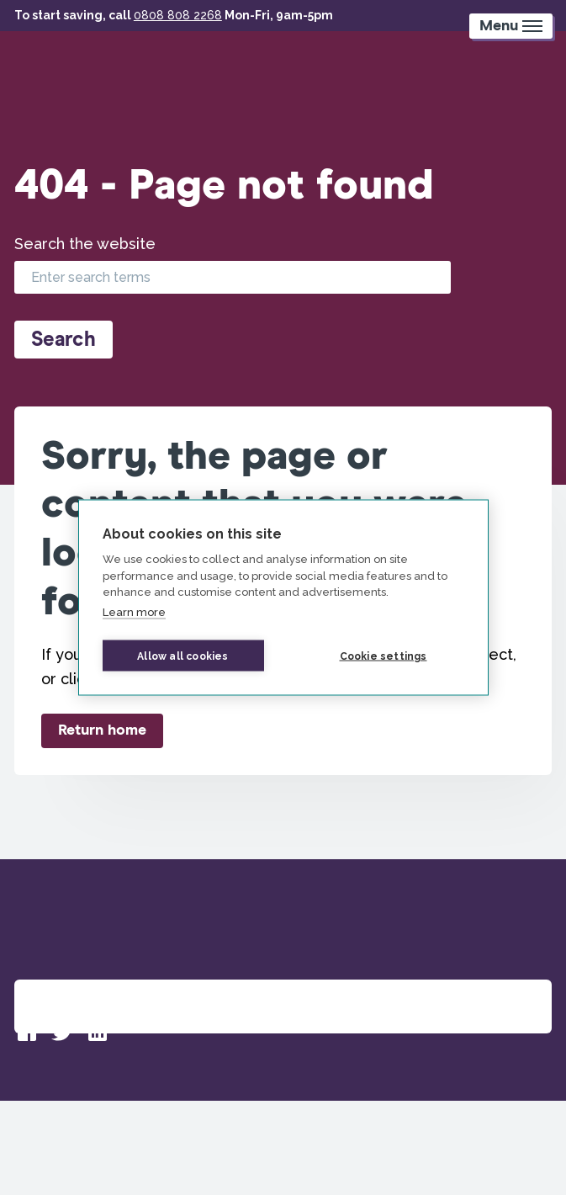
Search (63, 340)
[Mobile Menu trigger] (511, 26)
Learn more (134, 611)
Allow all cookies (182, 655)
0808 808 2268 (178, 15)
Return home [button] (102, 730)
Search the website (85, 243)
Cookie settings (383, 655)
